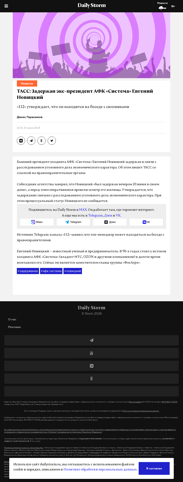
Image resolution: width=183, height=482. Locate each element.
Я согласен (154, 468)
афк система (51, 271)
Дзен (108, 215)
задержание (28, 271)
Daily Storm (92, 5)
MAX (83, 210)
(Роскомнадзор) (135, 402)
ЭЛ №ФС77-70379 (169, 402)
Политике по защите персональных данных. (140, 411)
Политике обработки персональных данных (100, 469)
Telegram (95, 215)
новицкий (72, 271)
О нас (12, 319)
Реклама (14, 327)
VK (118, 215)
